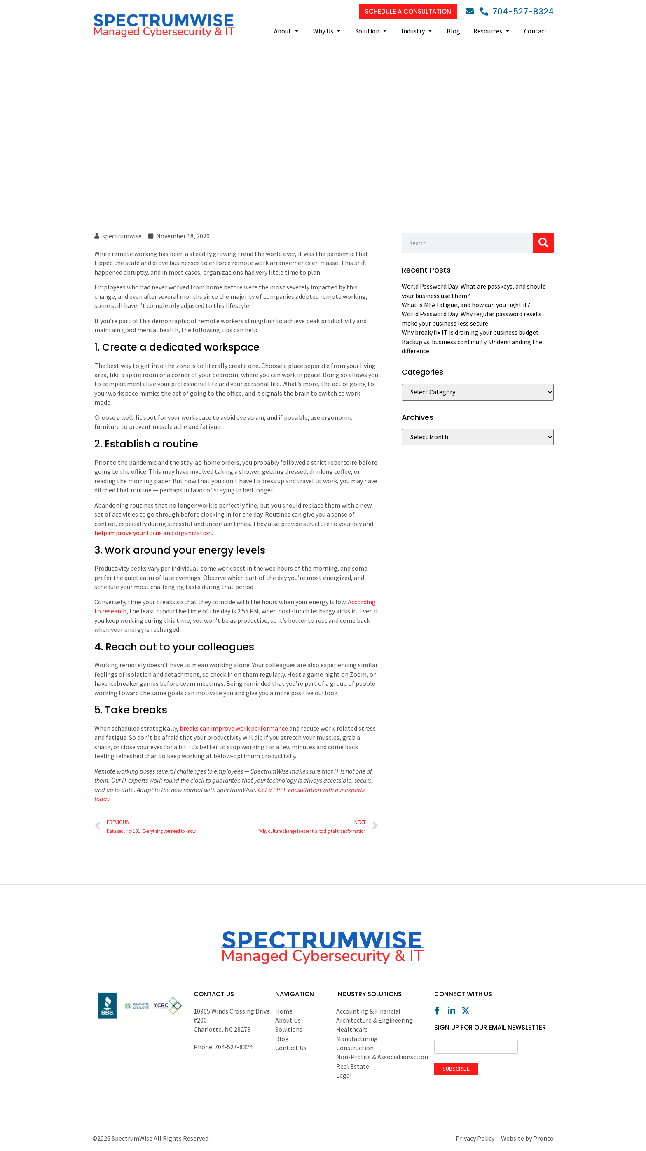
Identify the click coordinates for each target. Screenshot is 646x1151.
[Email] (472, 11)
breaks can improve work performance (234, 728)
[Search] (543, 243)
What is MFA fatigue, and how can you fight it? (466, 305)
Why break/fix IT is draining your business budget (470, 332)
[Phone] (517, 11)
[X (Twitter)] (467, 1011)
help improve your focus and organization (153, 533)
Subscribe (456, 1068)
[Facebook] (440, 1011)
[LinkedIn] (454, 1011)
